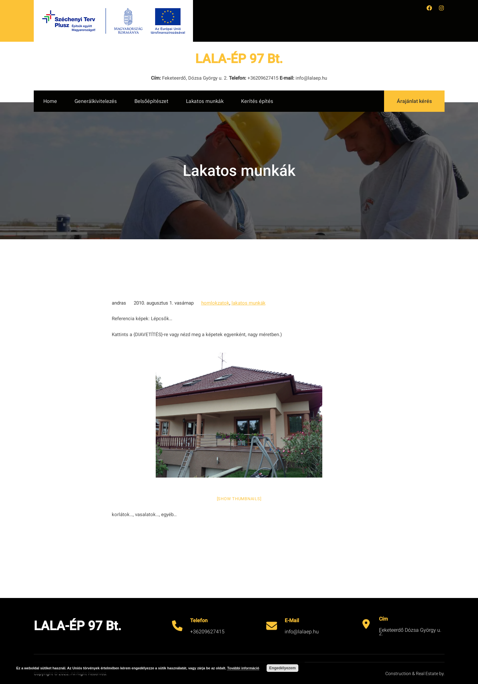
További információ (243, 668)
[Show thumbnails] (239, 498)
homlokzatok (215, 303)
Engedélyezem (282, 668)
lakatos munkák (249, 303)
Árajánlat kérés (414, 101)
